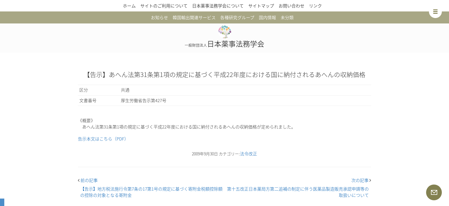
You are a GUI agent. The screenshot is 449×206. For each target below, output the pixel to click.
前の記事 (88, 180)
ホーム (129, 6)
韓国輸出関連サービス (194, 17)
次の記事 (361, 180)
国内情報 (267, 17)
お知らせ (159, 17)
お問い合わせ (291, 6)
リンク (315, 6)
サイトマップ (261, 6)
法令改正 (248, 153)
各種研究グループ (237, 17)
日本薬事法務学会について (218, 6)
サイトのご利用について (164, 6)
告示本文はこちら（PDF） (103, 139)
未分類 (287, 17)
